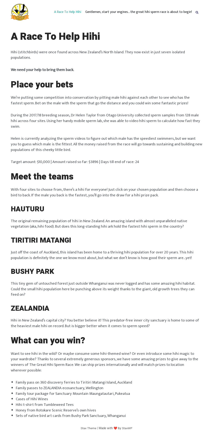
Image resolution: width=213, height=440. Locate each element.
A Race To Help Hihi (67, 12)
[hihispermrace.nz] (20, 12)
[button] (197, 12)
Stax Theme (88, 432)
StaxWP (127, 432)
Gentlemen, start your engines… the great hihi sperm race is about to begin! (138, 12)
